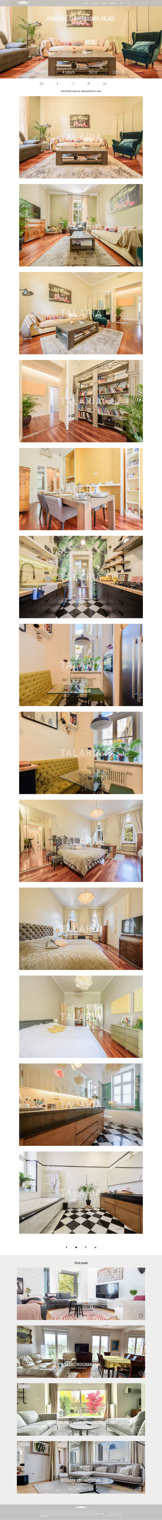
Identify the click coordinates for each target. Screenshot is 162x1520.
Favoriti (104, 3)
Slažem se (115, 1514)
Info (121, 3)
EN (129, 3)
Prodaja (94, 3)
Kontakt (113, 3)
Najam (86, 3)
